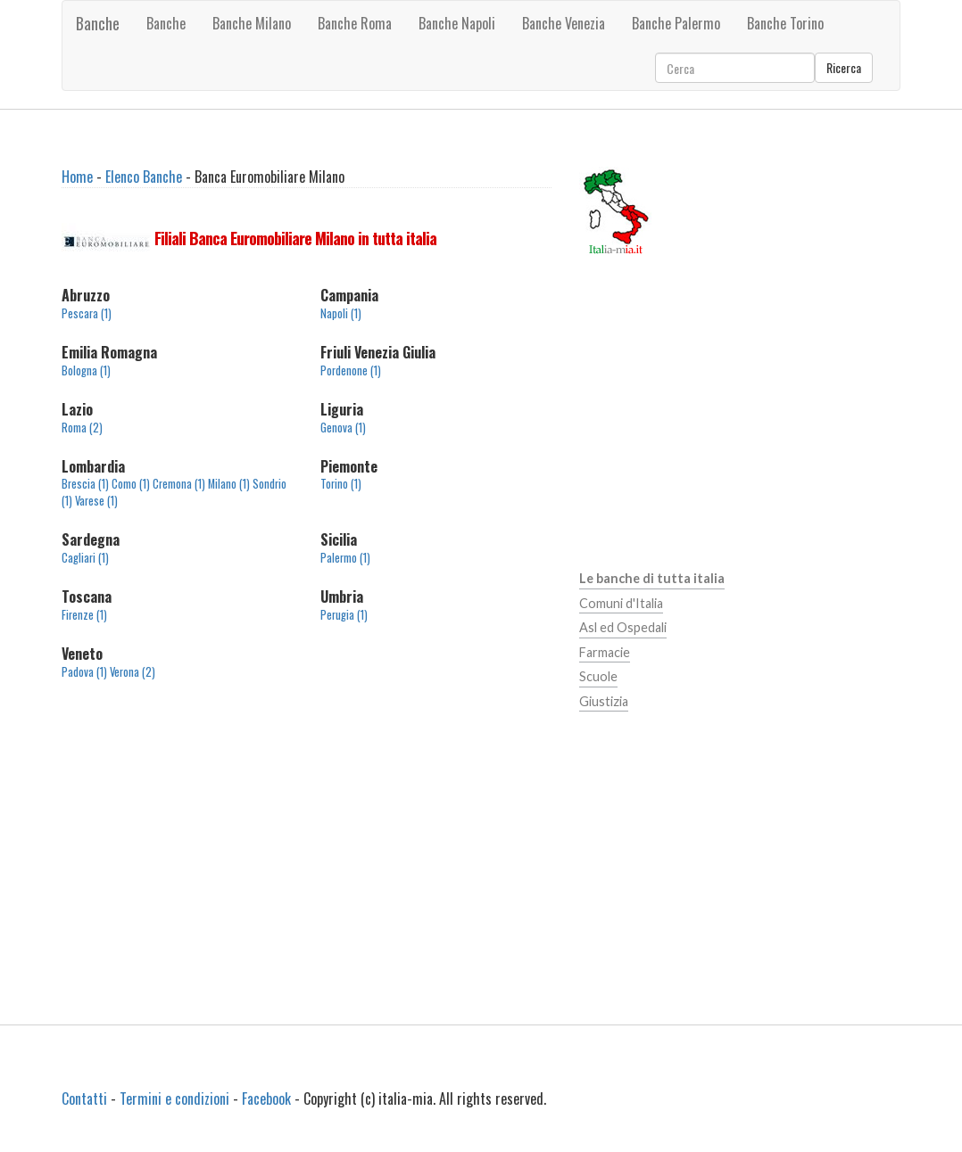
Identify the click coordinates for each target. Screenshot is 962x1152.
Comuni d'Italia (621, 603)
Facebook (266, 1098)
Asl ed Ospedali (623, 627)
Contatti (84, 1098)
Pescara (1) (87, 313)
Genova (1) (343, 427)
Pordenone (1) (350, 370)
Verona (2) (132, 671)
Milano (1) (229, 483)
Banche (98, 23)
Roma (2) (82, 427)
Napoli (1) (340, 313)
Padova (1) (84, 671)
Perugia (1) (344, 614)
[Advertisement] (306, 846)
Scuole (598, 676)
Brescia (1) (85, 483)
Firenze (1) (84, 614)
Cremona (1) (179, 483)
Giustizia (603, 701)
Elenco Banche (143, 176)
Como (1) (131, 483)
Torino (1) (340, 483)
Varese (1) (96, 500)
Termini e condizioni (174, 1098)
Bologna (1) (86, 370)
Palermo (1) (345, 557)
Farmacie (604, 652)
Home (77, 176)
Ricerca (843, 67)
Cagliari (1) (85, 557)
